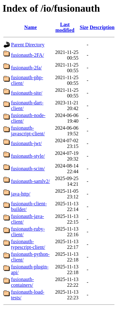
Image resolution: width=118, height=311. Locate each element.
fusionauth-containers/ (22, 282)
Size (84, 27)
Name (30, 27)
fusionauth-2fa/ (26, 67)
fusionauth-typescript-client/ (28, 244)
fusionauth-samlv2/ (30, 181)
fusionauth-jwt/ (26, 143)
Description (102, 27)
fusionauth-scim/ (28, 168)
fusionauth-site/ (26, 93)
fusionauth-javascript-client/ (28, 130)
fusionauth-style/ (28, 156)
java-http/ (20, 194)
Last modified (64, 27)
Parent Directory (27, 44)
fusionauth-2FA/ (27, 55)
